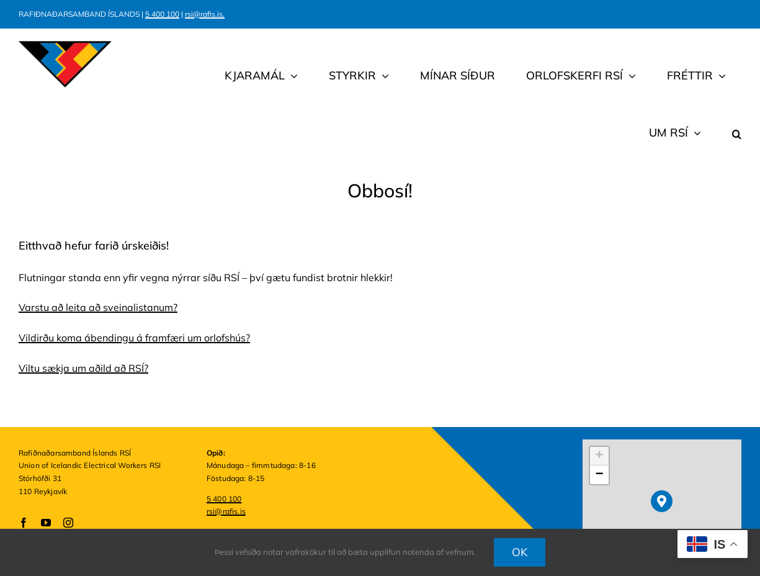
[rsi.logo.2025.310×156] (65, 46)
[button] (736, 115)
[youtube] (46, 523)
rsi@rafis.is (226, 511)
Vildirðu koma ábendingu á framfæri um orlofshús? (134, 337)
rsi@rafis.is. (205, 14)
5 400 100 (162, 14)
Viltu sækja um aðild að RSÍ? (83, 368)
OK (520, 552)
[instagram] (68, 523)
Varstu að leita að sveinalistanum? (98, 307)
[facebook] (24, 523)
